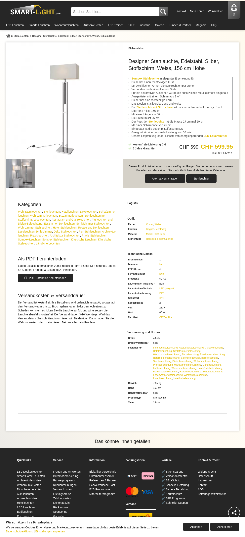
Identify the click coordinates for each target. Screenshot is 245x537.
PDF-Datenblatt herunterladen (47, 278)
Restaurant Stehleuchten (93, 227)
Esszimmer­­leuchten (71, 215)
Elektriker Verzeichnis (102, 471)
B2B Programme (99, 489)
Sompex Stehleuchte (145, 78)
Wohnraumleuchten (67, 25)
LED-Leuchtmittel (215, 135)
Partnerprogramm (64, 480)
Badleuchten (25, 511)
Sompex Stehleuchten (55, 239)
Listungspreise (62, 494)
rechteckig (161, 229)
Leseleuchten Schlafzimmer (35, 231)
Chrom (149, 224)
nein (161, 274)
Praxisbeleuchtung (163, 364)
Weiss (158, 224)
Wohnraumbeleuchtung (205, 361)
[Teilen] (234, 513)
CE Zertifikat (166, 317)
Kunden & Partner (180, 25)
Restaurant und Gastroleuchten (71, 219)
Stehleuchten (201, 178)
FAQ (214, 25)
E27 (161, 293)
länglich (150, 229)
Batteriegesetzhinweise (212, 494)
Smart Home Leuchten (31, 476)
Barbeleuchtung (209, 357)
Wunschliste (215, 11)
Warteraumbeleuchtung (184, 368)
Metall (149, 234)
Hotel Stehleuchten (64, 227)
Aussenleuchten (93, 25)
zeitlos (169, 239)
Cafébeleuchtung (214, 347)
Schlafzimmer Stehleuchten (93, 223)
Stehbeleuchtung (162, 361)
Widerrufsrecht (207, 471)
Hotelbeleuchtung (162, 351)
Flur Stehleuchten (90, 231)
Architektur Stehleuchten (65, 235)
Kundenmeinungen (65, 485)
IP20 (161, 298)
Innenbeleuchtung (162, 378)
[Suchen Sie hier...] (115, 11)
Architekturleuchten (29, 480)
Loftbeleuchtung (161, 368)
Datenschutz (205, 476)
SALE (131, 25)
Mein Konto (197, 11)
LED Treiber (115, 25)
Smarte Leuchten (39, 25)
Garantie (58, 516)
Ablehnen (196, 526)
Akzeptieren (224, 526)
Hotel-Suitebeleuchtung (210, 368)
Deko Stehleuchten (65, 231)
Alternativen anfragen (165, 178)
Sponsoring (60, 511)
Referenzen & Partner (102, 480)
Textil (162, 234)
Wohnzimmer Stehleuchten (35, 227)
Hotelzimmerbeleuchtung (166, 357)
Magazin (201, 25)
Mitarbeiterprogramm (102, 494)
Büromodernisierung (65, 476)
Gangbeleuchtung (212, 364)
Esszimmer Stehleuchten (59, 223)
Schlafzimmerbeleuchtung (187, 351)
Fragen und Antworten (67, 471)
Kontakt (181, 11)
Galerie (159, 25)
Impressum (205, 480)
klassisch (151, 239)
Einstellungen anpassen (50, 531)
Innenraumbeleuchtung (165, 347)
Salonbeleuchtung (190, 357)
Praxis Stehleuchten (94, 235)
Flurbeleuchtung (190, 354)
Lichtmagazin (61, 502)
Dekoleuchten (88, 211)
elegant (161, 239)
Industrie (145, 25)
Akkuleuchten (25, 494)
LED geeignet (166, 288)
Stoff (156, 234)
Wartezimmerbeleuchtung (187, 364)
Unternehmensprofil (101, 476)
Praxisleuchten (39, 235)
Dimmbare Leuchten (29, 489)
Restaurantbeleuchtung (191, 347)
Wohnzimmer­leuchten (43, 215)
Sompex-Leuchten (29, 239)
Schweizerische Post (102, 485)
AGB (201, 489)
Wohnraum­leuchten (30, 211)
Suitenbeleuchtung (212, 371)
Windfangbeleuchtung (195, 375)
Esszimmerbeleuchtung (212, 354)
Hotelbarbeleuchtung (185, 378)
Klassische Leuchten (84, 239)
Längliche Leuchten (48, 243)
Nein (161, 264)
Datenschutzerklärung (19, 531)
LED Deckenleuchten (30, 471)
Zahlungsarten (62, 498)
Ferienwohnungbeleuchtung (168, 375)
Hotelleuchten (70, 211)
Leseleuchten (41, 219)
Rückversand (61, 507)
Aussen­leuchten (27, 498)
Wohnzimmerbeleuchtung (166, 354)
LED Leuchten (15, 25)
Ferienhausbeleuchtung (165, 371)
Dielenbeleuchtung (182, 361)
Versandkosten (62, 489)
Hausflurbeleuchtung (190, 371)
